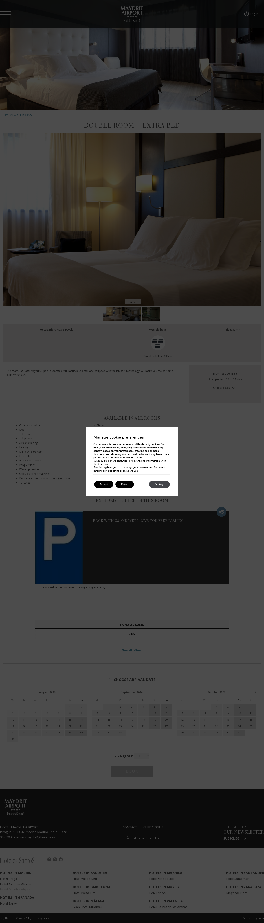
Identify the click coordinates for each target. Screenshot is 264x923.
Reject (124, 484)
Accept (104, 484)
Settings (159, 484)
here (109, 467)
